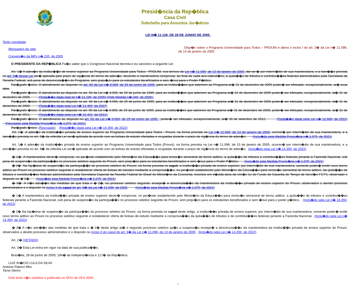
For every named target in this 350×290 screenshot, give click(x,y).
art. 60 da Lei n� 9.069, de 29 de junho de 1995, (120, 85)
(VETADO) (30, 240)
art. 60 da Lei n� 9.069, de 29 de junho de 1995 (121, 119)
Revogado (47, 128)
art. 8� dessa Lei (20, 76)
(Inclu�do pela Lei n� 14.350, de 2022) (277, 149)
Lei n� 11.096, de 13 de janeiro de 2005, (215, 71)
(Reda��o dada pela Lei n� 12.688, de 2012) (312, 119)
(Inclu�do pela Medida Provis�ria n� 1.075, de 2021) (292, 136)
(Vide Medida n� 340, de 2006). (130, 97)
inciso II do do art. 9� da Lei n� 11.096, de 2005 (86, 187)
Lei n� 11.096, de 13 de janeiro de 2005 (239, 132)
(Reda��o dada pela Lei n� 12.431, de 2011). (73, 114)
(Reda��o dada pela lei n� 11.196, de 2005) (73, 97)
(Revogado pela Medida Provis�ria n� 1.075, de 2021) (45, 123)
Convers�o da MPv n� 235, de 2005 (36, 56)
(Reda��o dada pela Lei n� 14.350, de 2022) (93, 128)
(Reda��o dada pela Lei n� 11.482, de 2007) (73, 106)
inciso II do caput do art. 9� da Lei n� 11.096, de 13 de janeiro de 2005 (143, 232)
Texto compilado (14, 42)
